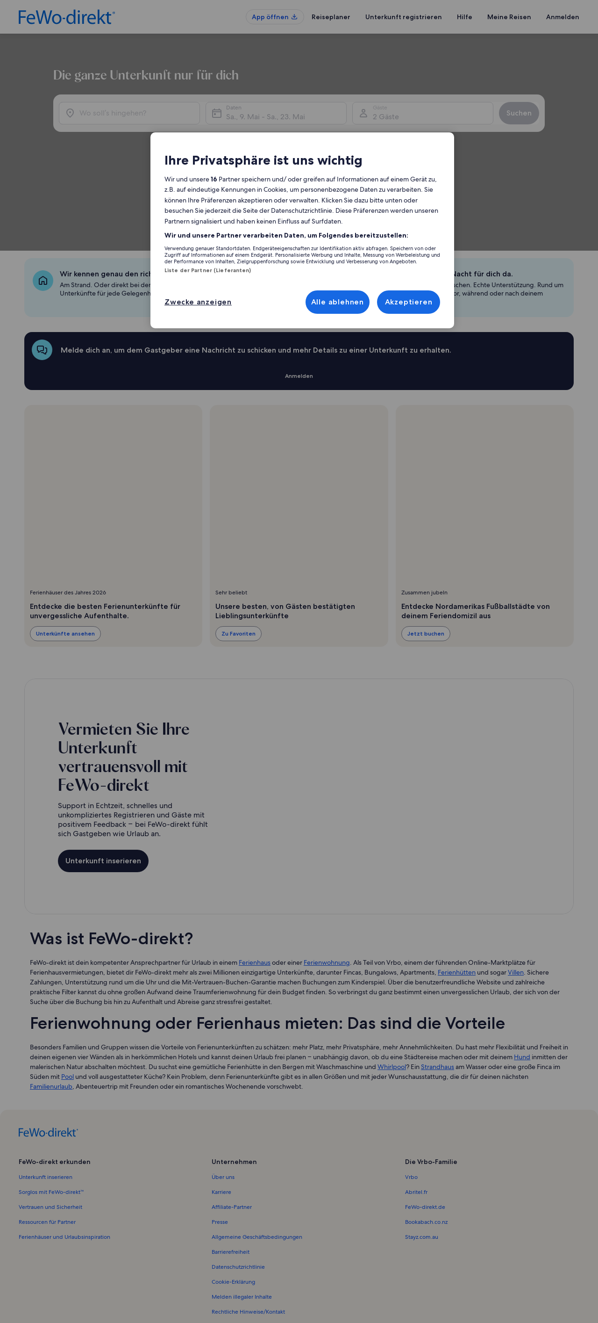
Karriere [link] (221, 1113)
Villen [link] (516, 893)
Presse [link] (220, 1143)
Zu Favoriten (238, 554)
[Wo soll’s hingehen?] (155, 127)
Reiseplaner (331, 17)
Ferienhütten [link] (457, 893)
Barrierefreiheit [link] (230, 1173)
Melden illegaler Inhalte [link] (242, 1218)
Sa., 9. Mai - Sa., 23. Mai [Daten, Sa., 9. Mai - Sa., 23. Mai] (337, 131)
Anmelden (562, 17)
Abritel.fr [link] (416, 1113)
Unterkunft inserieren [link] (45, 1098)
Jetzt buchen (425, 554)
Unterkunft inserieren (103, 782)
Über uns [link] (223, 1098)
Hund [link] (522, 978)
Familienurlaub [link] (51, 1008)
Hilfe (464, 17)
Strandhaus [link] (437, 988)
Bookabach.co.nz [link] (426, 1143)
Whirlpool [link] (391, 988)
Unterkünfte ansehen (65, 554)
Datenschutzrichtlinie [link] (238, 1188)
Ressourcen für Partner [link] (47, 1143)
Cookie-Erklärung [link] (233, 1203)
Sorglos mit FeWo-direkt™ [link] (51, 1113)
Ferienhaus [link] (255, 884)
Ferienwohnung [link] (327, 884)
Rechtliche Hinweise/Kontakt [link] (248, 1233)
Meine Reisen (509, 17)
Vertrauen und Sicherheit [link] (50, 1128)
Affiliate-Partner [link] (232, 1128)
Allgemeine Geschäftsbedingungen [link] (257, 1158)
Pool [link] (67, 998)
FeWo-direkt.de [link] (425, 1128)
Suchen (544, 127)
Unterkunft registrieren (403, 17)
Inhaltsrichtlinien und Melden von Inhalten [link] (265, 1263)
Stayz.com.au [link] (421, 1158)
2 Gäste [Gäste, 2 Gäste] (443, 131)
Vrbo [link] (411, 1098)
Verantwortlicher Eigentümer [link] (248, 1248)
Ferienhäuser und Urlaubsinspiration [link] (64, 1158)
